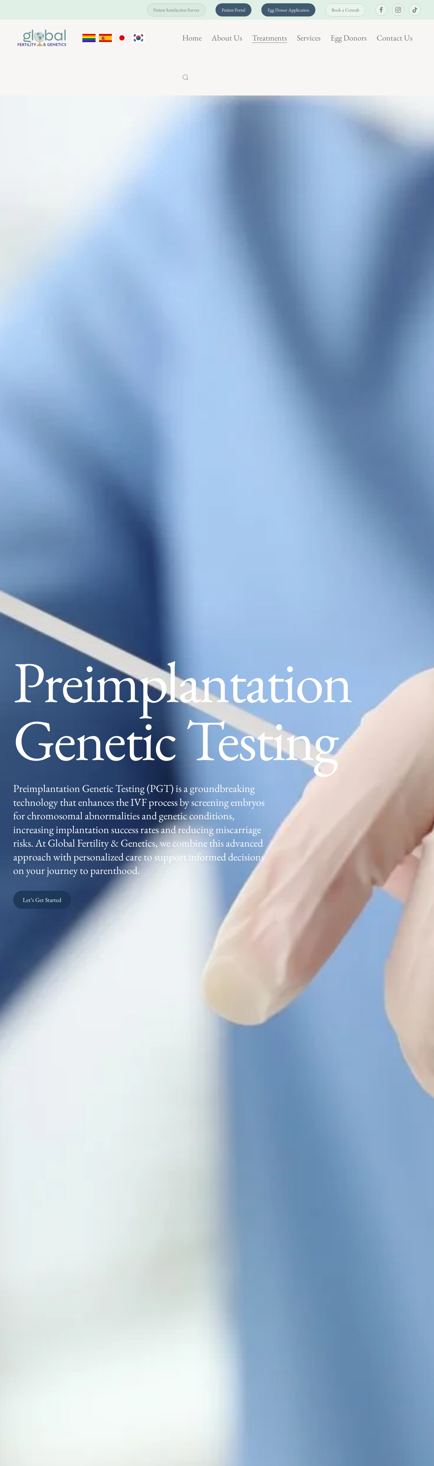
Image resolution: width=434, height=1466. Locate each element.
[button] (185, 77)
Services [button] (309, 38)
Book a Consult (345, 10)
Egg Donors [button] (349, 38)
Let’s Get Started (42, 900)
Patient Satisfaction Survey (176, 10)
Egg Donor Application (288, 10)
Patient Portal (233, 10)
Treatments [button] (269, 38)
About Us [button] (227, 38)
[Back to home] (42, 38)
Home (192, 38)
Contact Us (395, 38)
